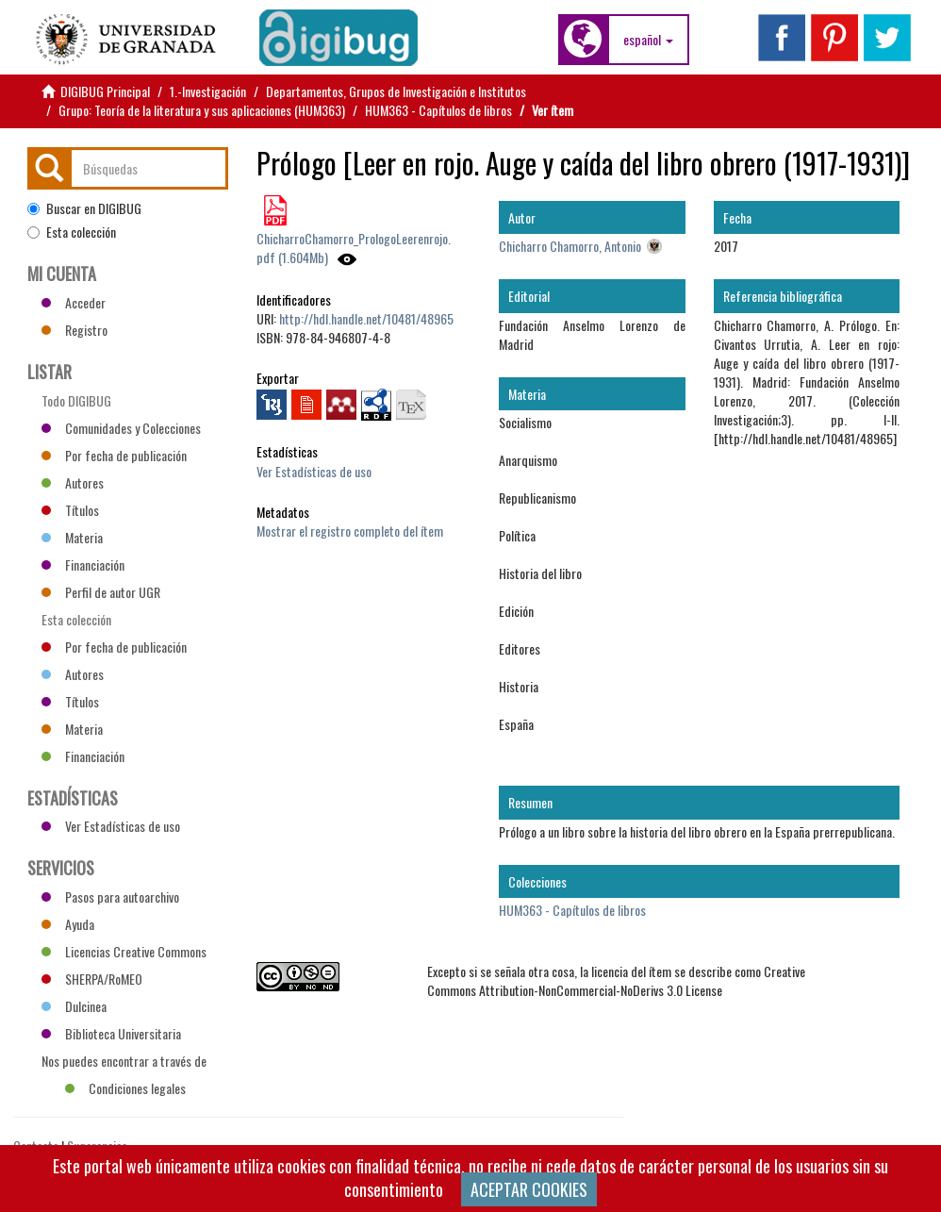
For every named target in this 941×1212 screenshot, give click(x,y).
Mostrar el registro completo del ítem (349, 530)
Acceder (73, 302)
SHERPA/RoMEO (91, 978)
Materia (72, 537)
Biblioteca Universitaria (111, 1033)
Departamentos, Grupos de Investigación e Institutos (396, 91)
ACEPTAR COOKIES (528, 1189)
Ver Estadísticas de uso (313, 471)
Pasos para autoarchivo (110, 896)
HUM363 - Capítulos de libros (438, 110)
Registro (74, 330)
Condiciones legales (125, 1088)
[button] (648, 39)
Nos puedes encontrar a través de (123, 1063)
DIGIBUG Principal (105, 91)
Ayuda (67, 924)
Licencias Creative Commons (123, 951)
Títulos (70, 510)
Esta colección (71, 232)
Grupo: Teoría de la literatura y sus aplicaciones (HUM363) (201, 110)
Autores (72, 482)
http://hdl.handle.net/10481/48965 (366, 318)
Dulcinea (74, 1006)
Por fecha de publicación (114, 455)
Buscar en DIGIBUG (84, 208)
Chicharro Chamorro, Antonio (570, 246)
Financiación (82, 564)
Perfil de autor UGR (100, 592)
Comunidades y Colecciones (121, 428)
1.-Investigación (208, 91)
